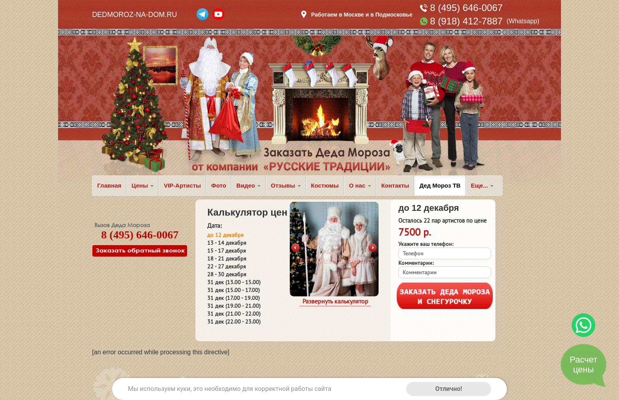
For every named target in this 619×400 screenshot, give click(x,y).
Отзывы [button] (285, 185)
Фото (218, 185)
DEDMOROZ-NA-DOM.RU (134, 15)
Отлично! (448, 389)
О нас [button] (360, 185)
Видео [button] (248, 185)
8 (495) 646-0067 (466, 7)
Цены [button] (142, 185)
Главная (109, 185)
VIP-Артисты (182, 185)
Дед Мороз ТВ (439, 185)
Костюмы (325, 185)
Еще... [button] (482, 185)
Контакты (395, 185)
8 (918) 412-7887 (466, 21)
